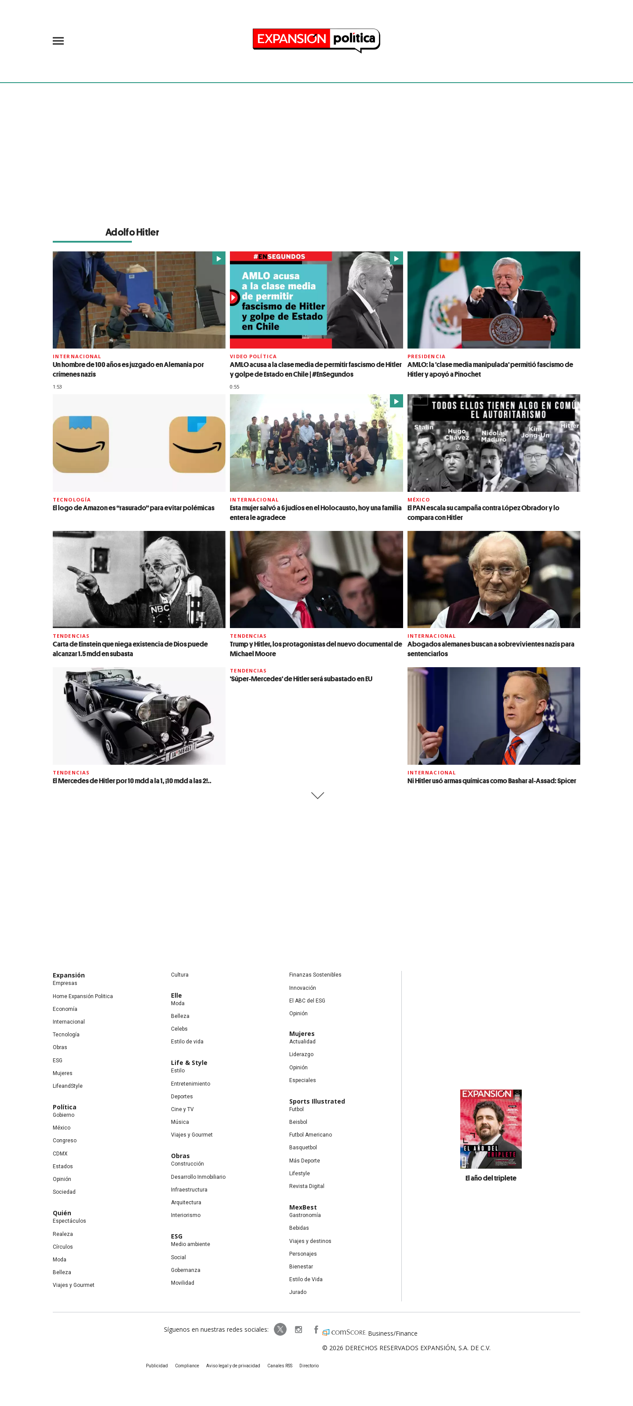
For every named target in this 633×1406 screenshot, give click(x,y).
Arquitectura (186, 1202)
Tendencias (71, 635)
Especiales (302, 1080)
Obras (60, 1047)
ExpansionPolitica (315, 1329)
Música (180, 1122)
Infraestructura (189, 1190)
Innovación (302, 988)
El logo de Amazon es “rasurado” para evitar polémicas (134, 507)
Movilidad (182, 1283)
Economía (65, 1009)
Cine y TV (182, 1109)
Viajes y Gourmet (74, 1285)
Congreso (64, 1140)
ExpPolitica (280, 1329)
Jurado (297, 1292)
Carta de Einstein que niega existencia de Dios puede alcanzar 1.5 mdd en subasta (130, 648)
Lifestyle (299, 1173)
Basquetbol (303, 1147)
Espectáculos (69, 1221)
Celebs (179, 1029)
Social (178, 1257)
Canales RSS (279, 1365)
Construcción (187, 1164)
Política (64, 1107)
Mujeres (63, 1073)
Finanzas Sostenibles (315, 975)
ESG (57, 1060)
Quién (62, 1213)
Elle (176, 995)
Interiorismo (185, 1215)
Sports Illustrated (317, 1101)
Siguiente (316, 795)
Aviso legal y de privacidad (233, 1365)
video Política (253, 356)
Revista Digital (306, 1186)
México (418, 499)
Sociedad (64, 1192)
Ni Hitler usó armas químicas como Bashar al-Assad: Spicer (491, 780)
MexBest (303, 1207)
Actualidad (302, 1042)
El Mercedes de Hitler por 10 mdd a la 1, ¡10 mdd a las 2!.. (132, 780)
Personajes (303, 1254)
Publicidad (157, 1365)
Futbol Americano (310, 1135)
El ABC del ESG (307, 1001)
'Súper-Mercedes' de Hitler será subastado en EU (301, 678)
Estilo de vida (187, 1042)
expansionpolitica (298, 1329)
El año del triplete (491, 1178)
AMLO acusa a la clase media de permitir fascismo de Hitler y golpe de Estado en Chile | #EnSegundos (316, 369)
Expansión (69, 975)
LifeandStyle (68, 1086)
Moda (59, 1260)
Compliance (187, 1365)
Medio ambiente (190, 1244)
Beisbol (298, 1122)
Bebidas (299, 1228)
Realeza (63, 1234)
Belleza (62, 1272)
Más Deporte (304, 1161)
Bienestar (301, 1267)
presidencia (426, 356)
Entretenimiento (190, 1084)
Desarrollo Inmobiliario (198, 1177)
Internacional (77, 356)
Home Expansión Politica (83, 996)
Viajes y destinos (310, 1241)
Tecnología (72, 499)
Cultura (180, 975)
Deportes (182, 1097)
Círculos (63, 1247)
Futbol (296, 1109)
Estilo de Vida (306, 1279)
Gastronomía (305, 1215)
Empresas (65, 983)
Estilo (178, 1071)
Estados (63, 1166)
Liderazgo (301, 1054)
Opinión (62, 1179)
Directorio (309, 1365)
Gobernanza (185, 1270)
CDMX (60, 1154)
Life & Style (189, 1062)
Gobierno (63, 1115)
